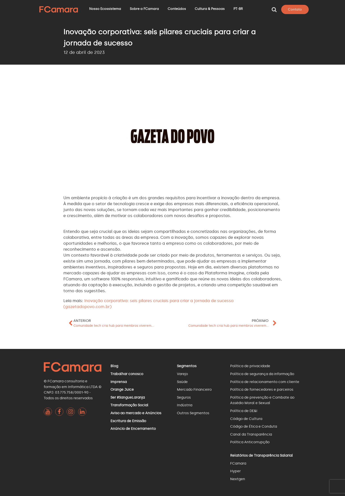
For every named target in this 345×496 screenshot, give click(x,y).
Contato (295, 9)
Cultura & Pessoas (210, 9)
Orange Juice (122, 389)
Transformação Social (129, 405)
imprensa (118, 382)
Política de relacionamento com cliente (264, 382)
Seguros (184, 397)
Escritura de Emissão (128, 421)
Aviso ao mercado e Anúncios (135, 413)
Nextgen (237, 479)
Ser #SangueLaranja (127, 397)
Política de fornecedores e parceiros (261, 389)
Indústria (184, 405)
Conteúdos (177, 9)
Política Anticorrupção (250, 442)
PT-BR (238, 9)
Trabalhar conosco (126, 374)
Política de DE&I (243, 411)
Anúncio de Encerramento (133, 429)
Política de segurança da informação (262, 374)
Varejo (182, 374)
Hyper (235, 471)
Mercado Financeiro (194, 389)
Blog (114, 366)
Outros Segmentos (193, 413)
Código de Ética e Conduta (253, 426)
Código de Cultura (246, 419)
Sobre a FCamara (144, 9)
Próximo (260, 321)
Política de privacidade (250, 366)
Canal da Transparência (251, 434)
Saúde (182, 382)
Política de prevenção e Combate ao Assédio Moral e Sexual (262, 400)
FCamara (238, 463)
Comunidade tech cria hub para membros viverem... (113, 326)
